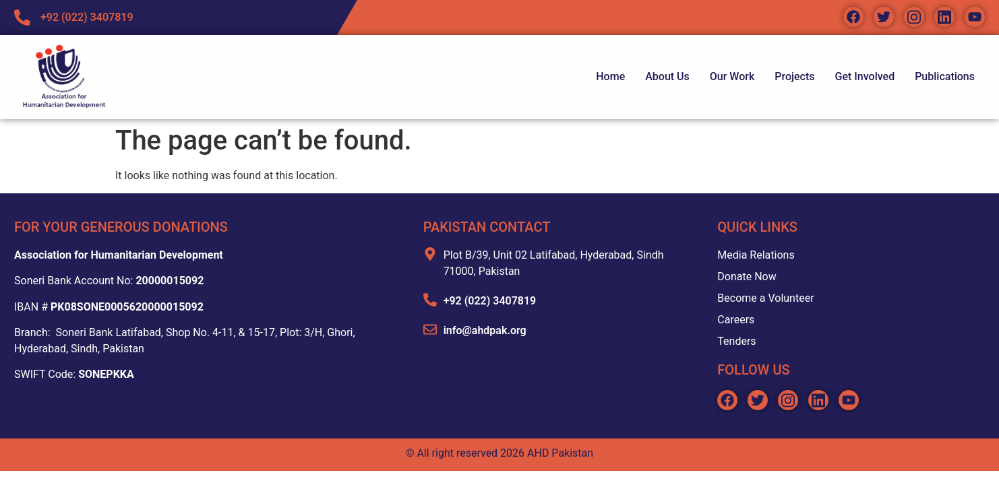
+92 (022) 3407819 (490, 300)
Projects (794, 76)
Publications (945, 76)
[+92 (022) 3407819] (430, 299)
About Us (667, 76)
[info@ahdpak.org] (430, 329)
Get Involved (865, 76)
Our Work (732, 76)
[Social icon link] (853, 17)
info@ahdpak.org (485, 330)
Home (610, 76)
